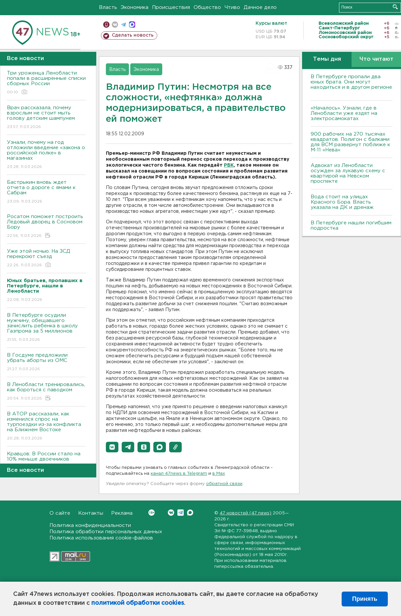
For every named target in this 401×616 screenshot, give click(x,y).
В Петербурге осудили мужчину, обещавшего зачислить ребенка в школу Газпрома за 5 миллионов (46, 327)
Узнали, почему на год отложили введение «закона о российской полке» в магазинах (46, 155)
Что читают (376, 59)
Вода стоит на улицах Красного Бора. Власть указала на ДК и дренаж (342, 202)
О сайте (59, 513)
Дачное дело (260, 7)
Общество (207, 7)
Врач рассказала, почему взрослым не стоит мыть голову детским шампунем (46, 118)
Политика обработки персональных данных (105, 532)
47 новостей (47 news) (245, 513)
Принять (364, 599)
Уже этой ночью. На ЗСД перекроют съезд (46, 258)
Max (190, 512)
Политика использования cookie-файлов (101, 538)
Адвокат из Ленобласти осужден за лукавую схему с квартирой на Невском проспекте (348, 173)
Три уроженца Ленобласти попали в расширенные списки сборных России (46, 83)
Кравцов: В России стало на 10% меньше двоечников (46, 461)
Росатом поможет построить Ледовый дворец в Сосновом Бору (46, 226)
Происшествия (171, 7)
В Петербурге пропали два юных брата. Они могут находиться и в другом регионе (351, 85)
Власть (108, 7)
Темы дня (327, 59)
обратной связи (224, 484)
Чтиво (232, 7)
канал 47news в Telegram (179, 473)
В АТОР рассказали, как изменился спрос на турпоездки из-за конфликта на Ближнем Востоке (46, 426)
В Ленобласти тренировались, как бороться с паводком (46, 391)
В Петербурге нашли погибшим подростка (351, 225)
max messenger (132, 24)
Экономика (134, 7)
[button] (112, 447)
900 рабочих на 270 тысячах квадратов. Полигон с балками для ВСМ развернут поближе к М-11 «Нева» (350, 142)
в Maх (218, 473)
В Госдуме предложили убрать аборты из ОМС (46, 362)
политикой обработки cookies (137, 603)
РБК (229, 165)
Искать (395, 6)
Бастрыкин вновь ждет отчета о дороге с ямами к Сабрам (46, 192)
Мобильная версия (106, 24)
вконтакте (115, 24)
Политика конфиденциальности (90, 525)
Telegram (180, 512)
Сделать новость (133, 35)
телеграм (123, 24)
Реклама (122, 513)
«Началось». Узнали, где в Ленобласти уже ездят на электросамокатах (344, 113)
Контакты (90, 513)
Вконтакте (151, 512)
